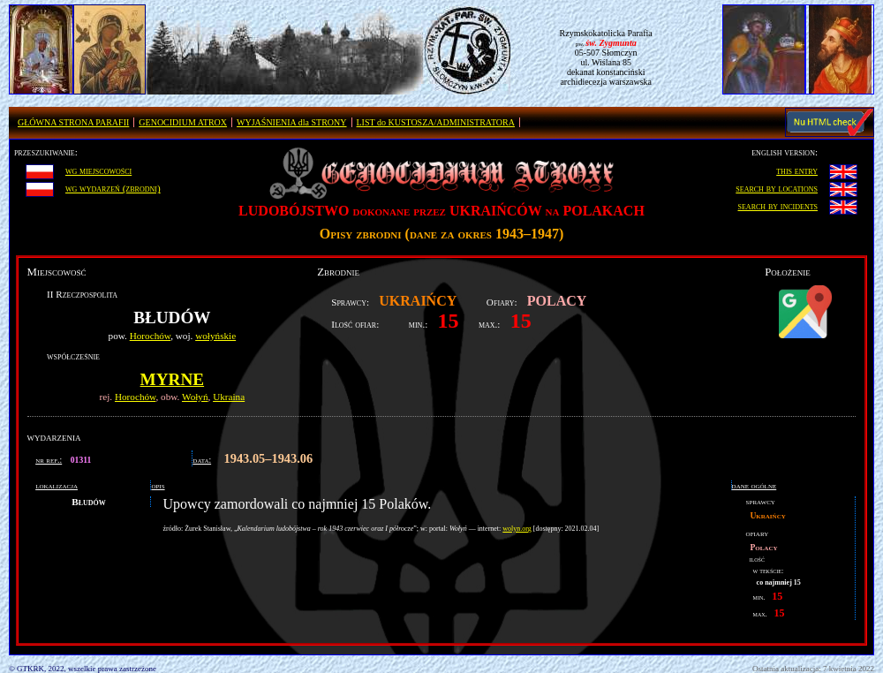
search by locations (777, 188)
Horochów (150, 335)
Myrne (172, 379)
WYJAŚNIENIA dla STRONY (291, 122)
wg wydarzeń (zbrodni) (113, 188)
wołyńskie (215, 335)
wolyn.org (517, 529)
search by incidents (778, 205)
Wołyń (195, 396)
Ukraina (229, 396)
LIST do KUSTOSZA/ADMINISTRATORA (436, 122)
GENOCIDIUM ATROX (183, 122)
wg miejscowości (98, 170)
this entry (797, 170)
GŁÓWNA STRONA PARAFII (73, 122)
